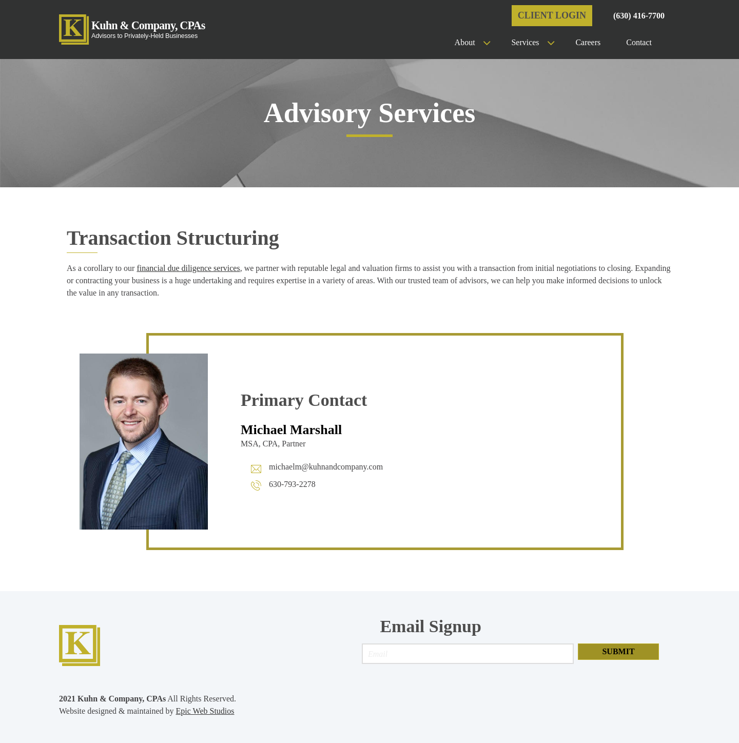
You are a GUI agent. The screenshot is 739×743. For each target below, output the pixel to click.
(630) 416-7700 (639, 15)
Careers (587, 42)
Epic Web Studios (205, 711)
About (465, 42)
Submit (618, 651)
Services (525, 42)
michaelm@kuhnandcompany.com (326, 466)
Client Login (552, 15)
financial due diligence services (188, 268)
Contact (639, 42)
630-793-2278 (292, 484)
